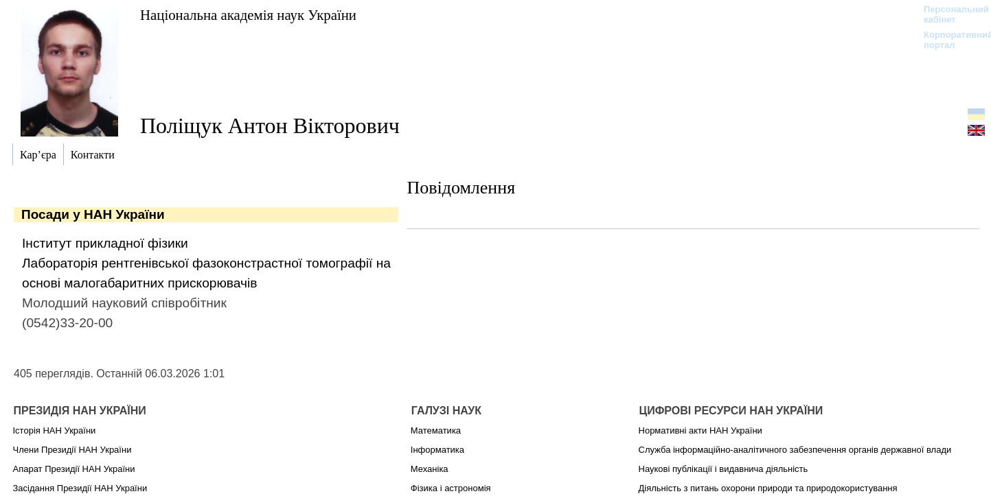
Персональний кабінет (949, 14)
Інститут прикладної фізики (105, 243)
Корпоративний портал (949, 39)
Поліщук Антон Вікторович (270, 125)
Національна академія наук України (248, 15)
